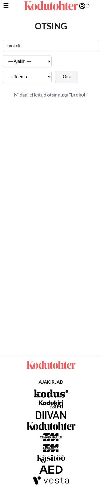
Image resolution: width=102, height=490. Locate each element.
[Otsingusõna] (51, 46)
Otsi (66, 77)
